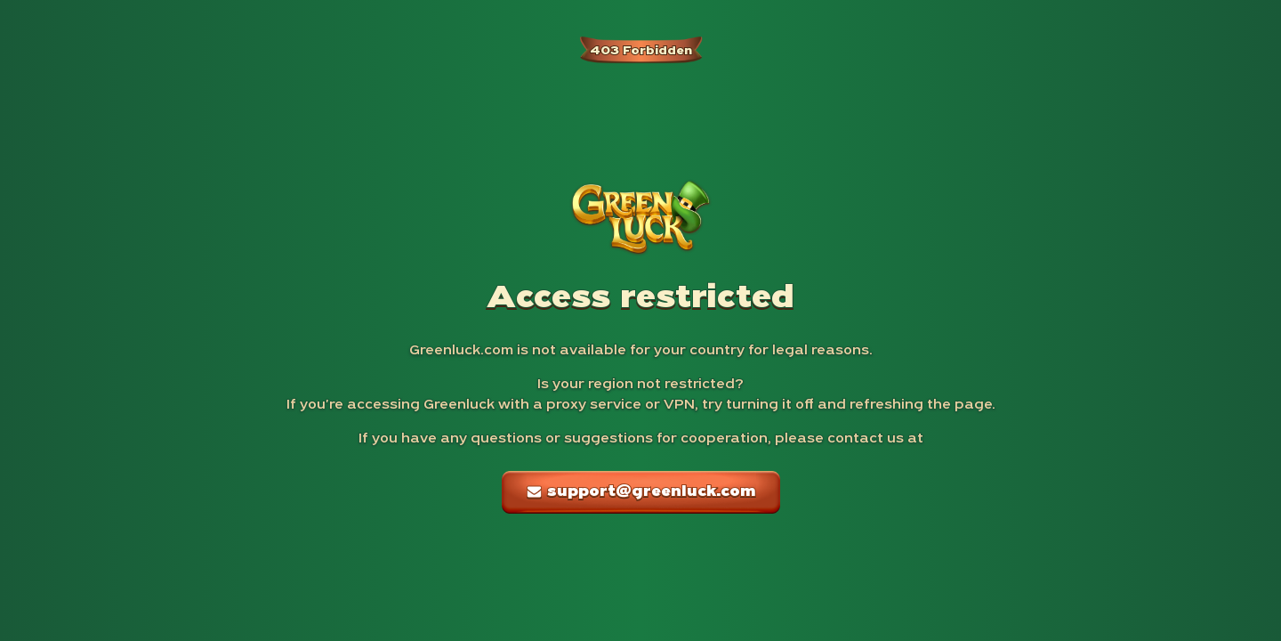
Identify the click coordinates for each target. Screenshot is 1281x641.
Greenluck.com (461, 351)
